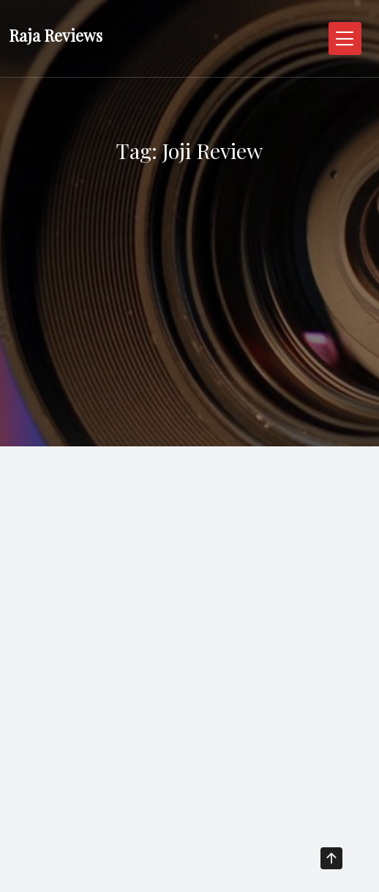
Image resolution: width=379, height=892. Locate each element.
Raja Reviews (55, 35)
